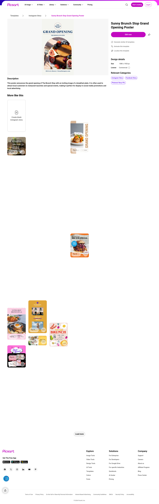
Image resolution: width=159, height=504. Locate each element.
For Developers (114, 459)
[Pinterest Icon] (35, 469)
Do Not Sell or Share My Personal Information (59, 494)
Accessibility (130, 494)
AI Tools (89, 467)
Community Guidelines (99, 494)
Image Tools (90, 455)
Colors (88, 475)
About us (141, 463)
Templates (90, 471)
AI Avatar (112, 475)
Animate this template (121, 46)
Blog (139, 471)
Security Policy (119, 494)
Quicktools (112, 471)
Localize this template (121, 51)
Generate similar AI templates (124, 42)
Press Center (142, 475)
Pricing (111, 479)
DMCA (111, 494)
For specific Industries (116, 467)
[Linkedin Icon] (23, 469)
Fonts (88, 479)
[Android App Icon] (15, 463)
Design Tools (90, 463)
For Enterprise (114, 455)
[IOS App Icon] (6, 463)
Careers (140, 459)
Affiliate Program (143, 467)
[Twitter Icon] (11, 469)
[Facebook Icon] (5, 469)
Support (140, 455)
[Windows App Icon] (24, 463)
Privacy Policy (39, 494)
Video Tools (90, 459)
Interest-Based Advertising (83, 494)
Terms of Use (29, 494)
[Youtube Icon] (29, 469)
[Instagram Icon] (17, 469)
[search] (126, 5)
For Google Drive (114, 463)
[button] (28, 5)
